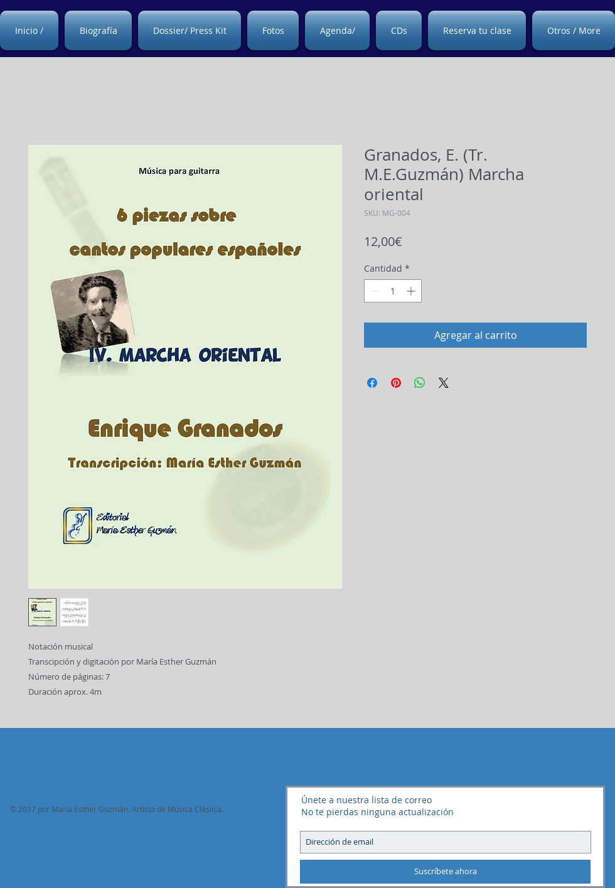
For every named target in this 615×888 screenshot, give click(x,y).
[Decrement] (374, 291)
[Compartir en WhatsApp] (419, 382)
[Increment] (412, 291)
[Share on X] (443, 382)
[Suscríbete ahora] (445, 872)
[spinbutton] (393, 291)
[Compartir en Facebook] (372, 382)
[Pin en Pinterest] (396, 382)
